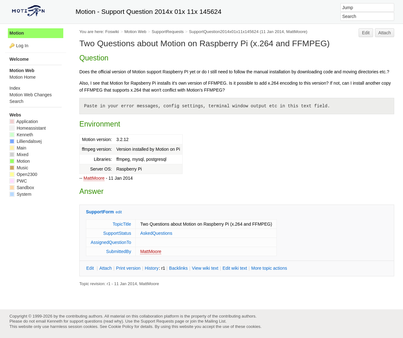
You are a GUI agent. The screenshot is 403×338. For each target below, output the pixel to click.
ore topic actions (269, 268)
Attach (384, 32)
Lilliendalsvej (25, 141)
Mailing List (215, 321)
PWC (18, 180)
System (20, 194)
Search (16, 101)
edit (119, 212)
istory (152, 268)
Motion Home (22, 77)
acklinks (178, 268)
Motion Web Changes (30, 94)
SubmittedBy (118, 251)
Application (23, 121)
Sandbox (21, 187)
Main (17, 147)
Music (18, 167)
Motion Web (135, 31)
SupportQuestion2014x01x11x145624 (223, 31)
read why (113, 321)
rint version (128, 268)
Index (14, 88)
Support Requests (157, 321)
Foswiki (112, 31)
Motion (16, 33)
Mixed (18, 154)
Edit (366, 32)
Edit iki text (235, 268)
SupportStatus (117, 233)
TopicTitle (122, 224)
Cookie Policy (120, 326)
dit (90, 268)
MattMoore (94, 178)
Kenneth (21, 134)
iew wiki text (205, 268)
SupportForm (100, 211)
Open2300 (23, 174)
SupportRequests (168, 31)
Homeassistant (27, 128)
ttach (105, 268)
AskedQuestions (156, 233)
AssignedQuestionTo (111, 242)
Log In (22, 45)
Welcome (19, 59)
